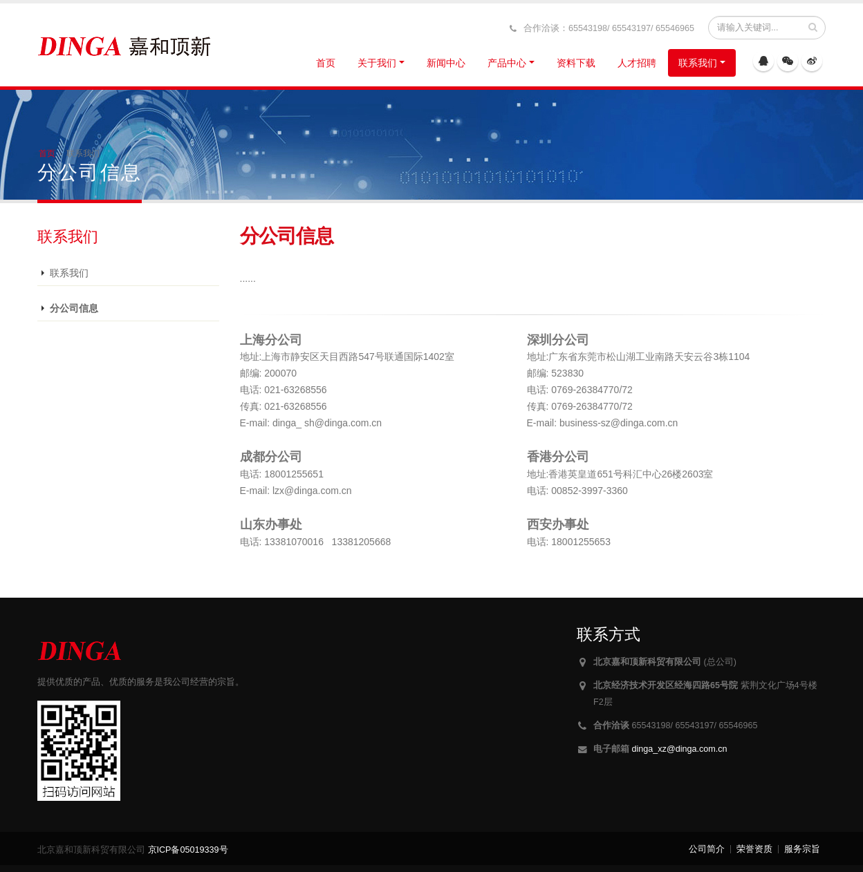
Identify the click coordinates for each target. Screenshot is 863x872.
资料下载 (576, 62)
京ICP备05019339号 (188, 850)
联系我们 (697, 62)
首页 (325, 62)
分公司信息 (74, 308)
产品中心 (507, 62)
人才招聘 (637, 62)
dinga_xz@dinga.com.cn (679, 749)
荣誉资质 (754, 849)
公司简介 (707, 849)
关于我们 (377, 62)
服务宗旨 (802, 849)
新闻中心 (446, 62)
